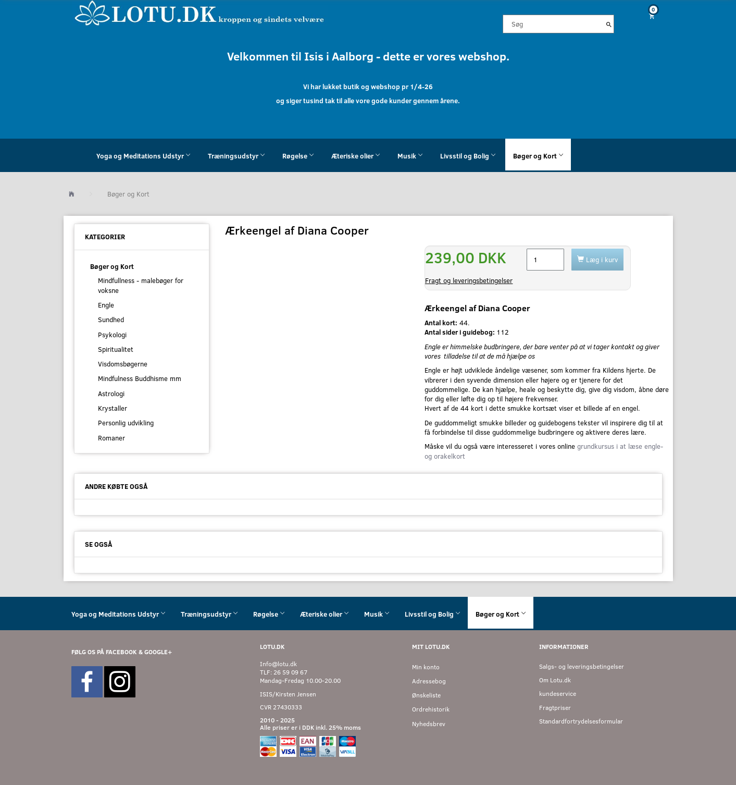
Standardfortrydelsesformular (581, 721)
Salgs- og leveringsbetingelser (581, 666)
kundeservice (557, 693)
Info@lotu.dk (278, 664)
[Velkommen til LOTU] (200, 12)
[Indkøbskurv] (647, 16)
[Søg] (609, 24)
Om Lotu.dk (555, 680)
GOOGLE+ (158, 652)
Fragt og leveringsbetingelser (469, 280)
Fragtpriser (555, 708)
